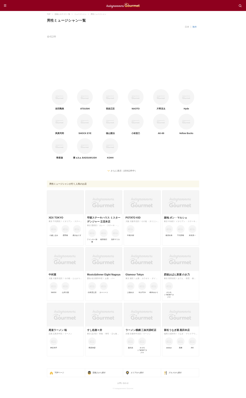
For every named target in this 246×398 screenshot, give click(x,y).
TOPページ (59, 373)
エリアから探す (137, 373)
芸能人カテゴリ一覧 (62, 14)
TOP (48, 14)
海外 (194, 27)
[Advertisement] (141, 64)
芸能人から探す (99, 373)
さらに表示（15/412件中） (124, 170)
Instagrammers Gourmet (123, 5)
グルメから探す (175, 373)
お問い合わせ (123, 383)
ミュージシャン (80, 14)
